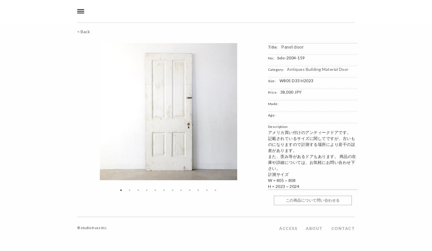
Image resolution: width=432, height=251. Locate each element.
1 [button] (121, 190)
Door (343, 69)
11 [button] (207, 190)
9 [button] (190, 190)
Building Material (322, 69)
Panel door (292, 46)
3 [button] (138, 190)
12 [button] (215, 190)
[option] (168, 111)
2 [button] (129, 190)
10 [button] (198, 190)
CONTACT (343, 228)
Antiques (296, 69)
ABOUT (314, 228)
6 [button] (164, 190)
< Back (83, 31)
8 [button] (181, 190)
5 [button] (155, 190)
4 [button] (147, 190)
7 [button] (172, 190)
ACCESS (288, 228)
